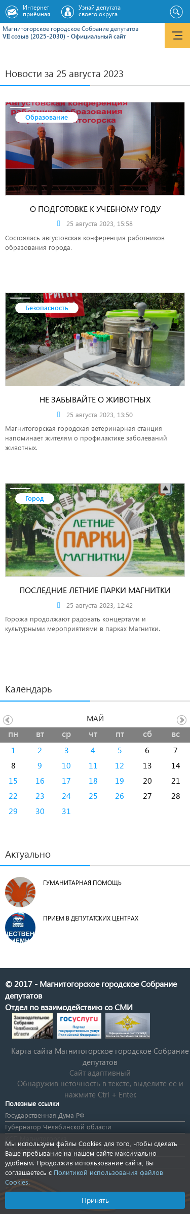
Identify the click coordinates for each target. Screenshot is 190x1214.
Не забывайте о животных (95, 399)
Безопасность (46, 307)
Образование (46, 117)
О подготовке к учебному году (95, 208)
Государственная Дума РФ (44, 1115)
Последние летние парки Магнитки (95, 589)
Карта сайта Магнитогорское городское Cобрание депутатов (100, 1056)
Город (34, 498)
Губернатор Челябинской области (58, 1126)
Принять (95, 1200)
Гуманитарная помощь (82, 883)
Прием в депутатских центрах (90, 918)
